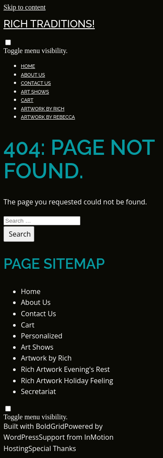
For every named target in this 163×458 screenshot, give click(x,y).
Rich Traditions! (49, 23)
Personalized (41, 336)
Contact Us (36, 83)
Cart (27, 100)
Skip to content (24, 7)
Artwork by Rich (42, 109)
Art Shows (35, 92)
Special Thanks (52, 448)
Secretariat (38, 391)
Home (28, 66)
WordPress (21, 437)
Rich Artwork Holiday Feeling (67, 380)
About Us (33, 75)
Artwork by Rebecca (48, 117)
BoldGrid (50, 426)
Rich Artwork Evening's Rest (65, 369)
